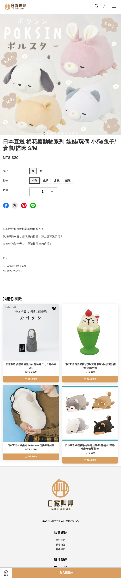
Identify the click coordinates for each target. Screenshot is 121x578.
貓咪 (68, 180)
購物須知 (60, 544)
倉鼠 (56, 180)
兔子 (45, 180)
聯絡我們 (60, 549)
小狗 (34, 180)
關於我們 (60, 540)
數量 (5, 190)
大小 (5, 171)
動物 (5, 180)
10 (77, 133)
